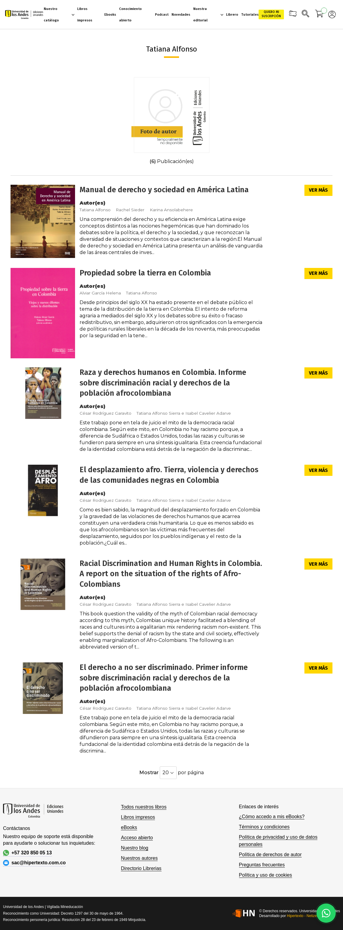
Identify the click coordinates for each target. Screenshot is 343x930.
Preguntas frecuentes (262, 864)
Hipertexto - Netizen (303, 916)
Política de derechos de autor (270, 854)
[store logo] (24, 14)
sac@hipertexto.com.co (34, 863)
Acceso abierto (137, 837)
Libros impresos (138, 817)
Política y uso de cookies (265, 875)
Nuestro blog (134, 847)
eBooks (129, 827)
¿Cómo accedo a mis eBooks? (272, 816)
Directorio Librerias (141, 868)
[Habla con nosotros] (326, 913)
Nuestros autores (139, 858)
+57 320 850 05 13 (27, 853)
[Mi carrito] (319, 14)
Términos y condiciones (264, 826)
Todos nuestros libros (143, 806)
